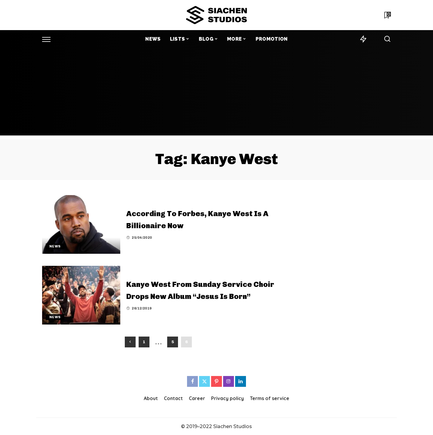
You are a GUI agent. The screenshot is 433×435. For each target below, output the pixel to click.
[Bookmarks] (387, 15)
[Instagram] (228, 381)
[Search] (387, 39)
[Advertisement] (216, 93)
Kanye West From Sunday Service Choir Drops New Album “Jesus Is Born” (188, 289)
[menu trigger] (49, 39)
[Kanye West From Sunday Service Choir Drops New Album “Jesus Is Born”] (81, 295)
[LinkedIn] (240, 381)
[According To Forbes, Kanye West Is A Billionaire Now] (81, 224)
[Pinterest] (216, 381)
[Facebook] (192, 381)
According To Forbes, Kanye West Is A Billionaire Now (194, 219)
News (55, 246)
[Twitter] (204, 381)
